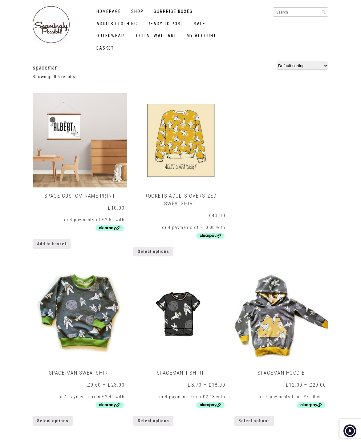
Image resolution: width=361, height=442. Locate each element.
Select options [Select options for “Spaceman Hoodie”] (254, 420)
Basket (105, 48)
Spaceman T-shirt (181, 373)
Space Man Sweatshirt (80, 373)
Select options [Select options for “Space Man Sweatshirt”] (52, 420)
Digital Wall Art (155, 35)
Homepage (108, 11)
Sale (199, 23)
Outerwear (110, 35)
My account (201, 35)
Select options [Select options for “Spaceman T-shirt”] (153, 420)
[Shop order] (302, 66)
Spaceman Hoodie (281, 373)
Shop (137, 11)
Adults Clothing (116, 23)
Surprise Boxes (173, 11)
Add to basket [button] (51, 243)
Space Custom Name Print (80, 196)
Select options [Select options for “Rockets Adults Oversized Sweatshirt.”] (153, 251)
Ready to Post (166, 23)
